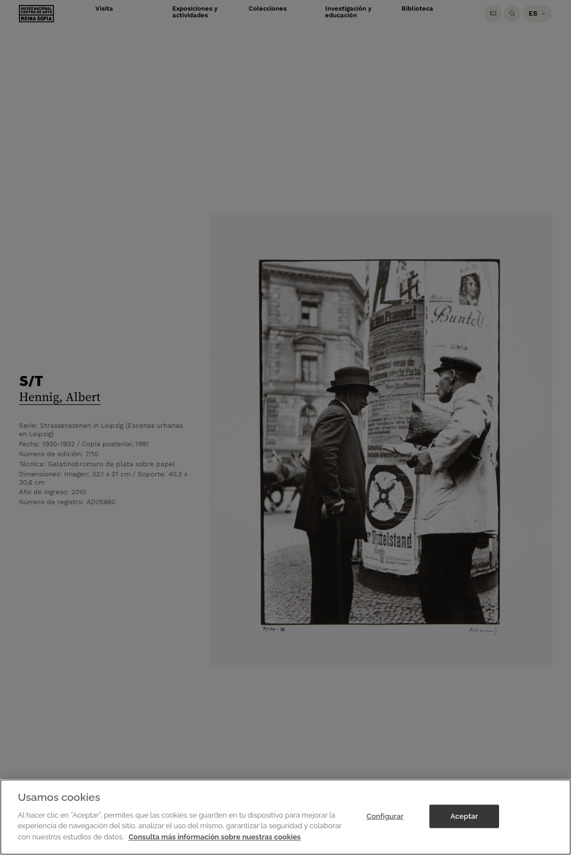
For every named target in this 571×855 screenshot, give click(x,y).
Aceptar (464, 823)
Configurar (385, 823)
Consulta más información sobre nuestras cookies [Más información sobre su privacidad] (214, 843)
